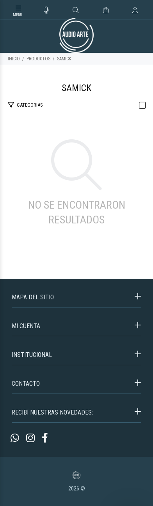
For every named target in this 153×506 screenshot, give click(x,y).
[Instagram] (30, 438)
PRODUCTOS (38, 58)
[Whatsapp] (15, 438)
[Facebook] (45, 438)
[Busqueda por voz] (46, 10)
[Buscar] (76, 10)
